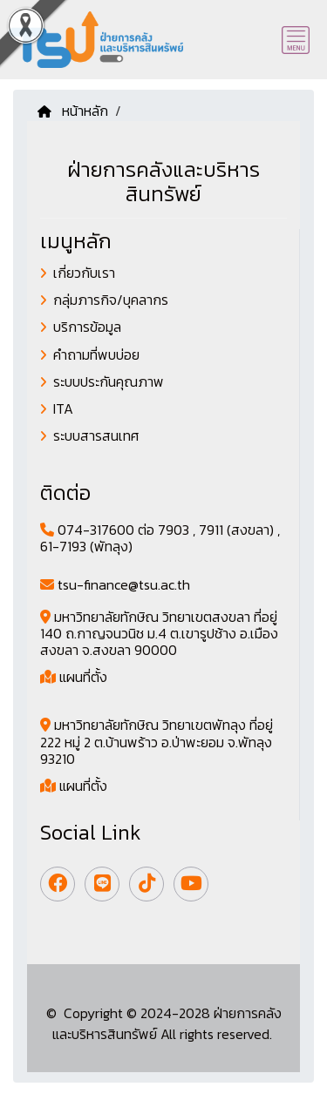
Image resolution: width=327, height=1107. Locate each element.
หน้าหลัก (72, 110)
